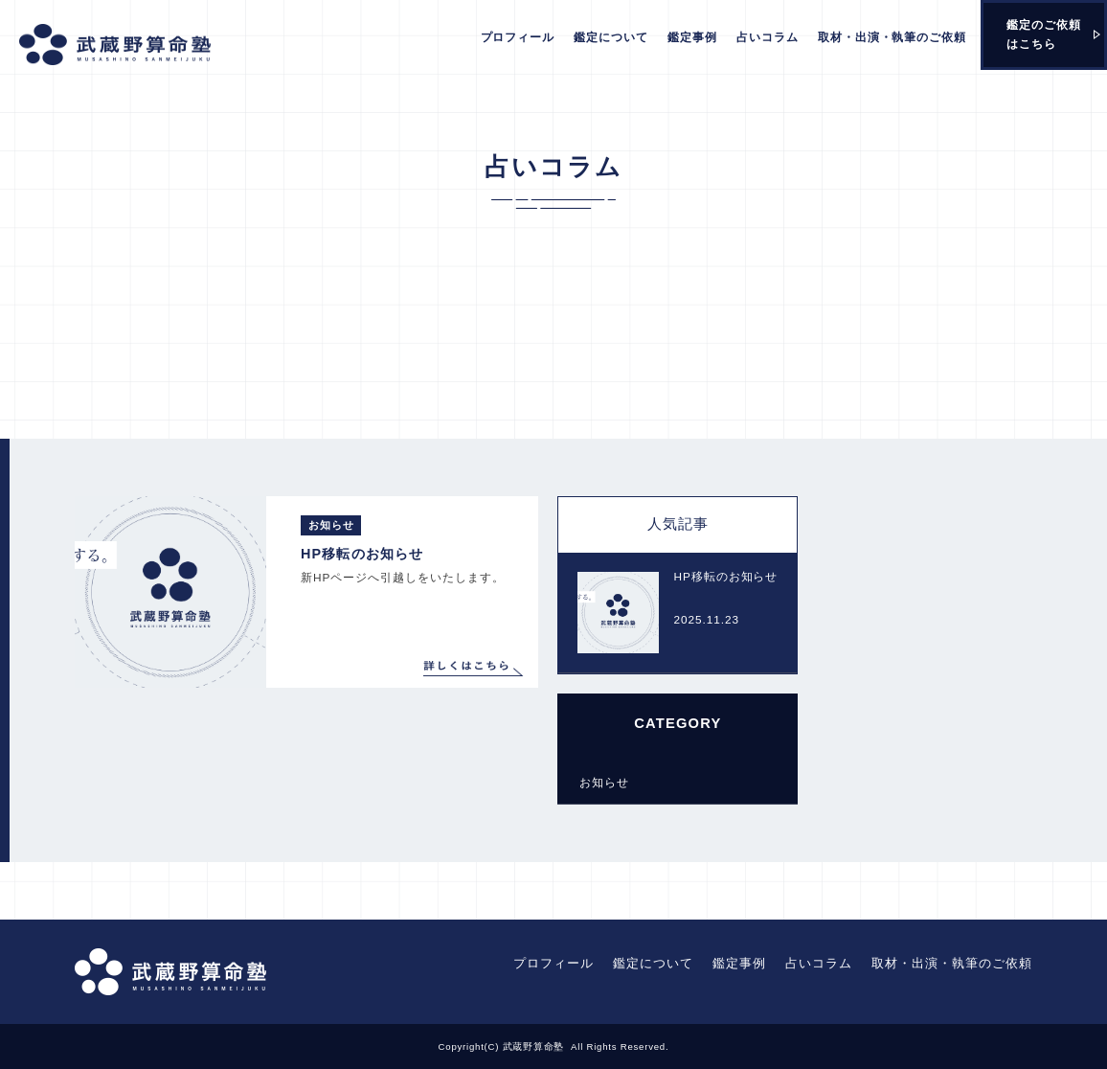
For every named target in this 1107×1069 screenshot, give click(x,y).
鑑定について (611, 37)
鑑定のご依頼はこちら (1043, 34)
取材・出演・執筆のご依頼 (892, 37)
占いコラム (767, 37)
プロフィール (518, 37)
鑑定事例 (692, 37)
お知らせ (603, 782)
